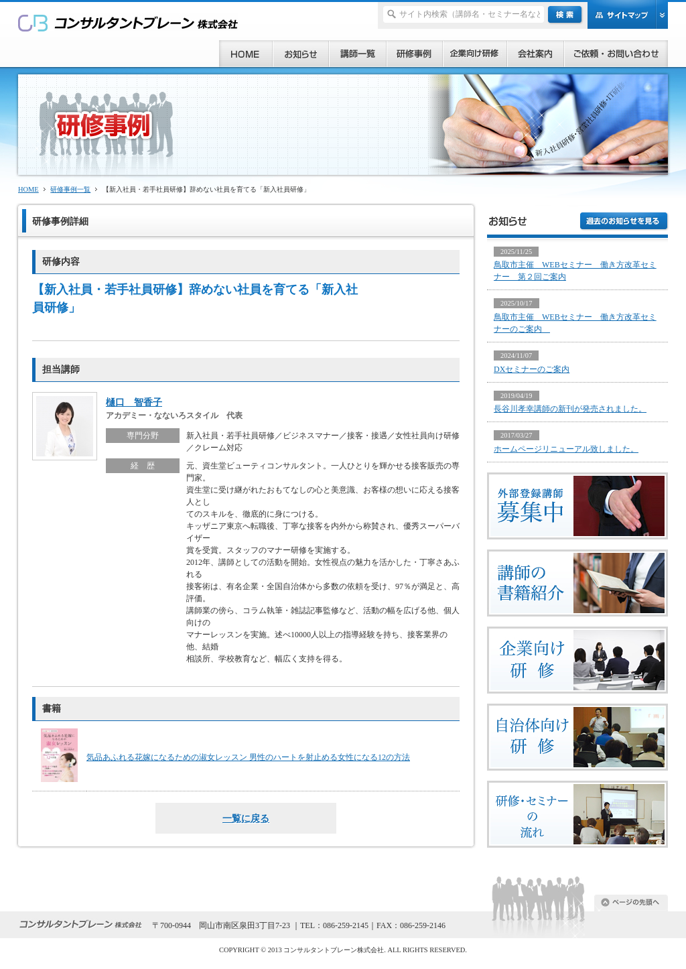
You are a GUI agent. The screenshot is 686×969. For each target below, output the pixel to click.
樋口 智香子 (134, 402)
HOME (28, 189)
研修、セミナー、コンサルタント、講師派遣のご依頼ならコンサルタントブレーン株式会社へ (128, 22)
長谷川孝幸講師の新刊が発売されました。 (570, 408)
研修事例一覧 (70, 189)
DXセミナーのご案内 (531, 369)
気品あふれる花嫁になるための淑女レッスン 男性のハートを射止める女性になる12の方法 (248, 757)
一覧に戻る (245, 818)
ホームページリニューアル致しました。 (566, 449)
